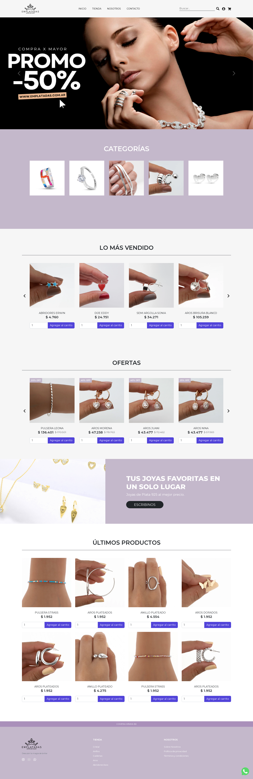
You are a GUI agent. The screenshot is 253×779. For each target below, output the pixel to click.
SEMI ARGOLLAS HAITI (52, 313)
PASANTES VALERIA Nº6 (151, 428)
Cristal (96, 746)
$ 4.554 (153, 617)
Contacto (133, 8)
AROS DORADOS (206, 612)
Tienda (96, 8)
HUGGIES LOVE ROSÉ (201, 428)
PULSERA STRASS (46, 612)
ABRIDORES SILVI (201, 313)
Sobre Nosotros (172, 746)
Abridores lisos (100, 765)
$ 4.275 (100, 691)
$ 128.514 (45, 432)
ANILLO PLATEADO (153, 612)
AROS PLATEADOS (100, 612)
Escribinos (145, 505)
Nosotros (114, 8)
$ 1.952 (46, 617)
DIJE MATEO (52, 428)
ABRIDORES (102, 313)
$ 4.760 (101, 317)
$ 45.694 (145, 432)
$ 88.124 (151, 317)
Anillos (96, 751)
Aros (95, 760)
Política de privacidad (175, 751)
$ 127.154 (95, 432)
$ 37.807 (195, 432)
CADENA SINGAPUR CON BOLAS (101, 428)
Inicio (82, 8)
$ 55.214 (52, 317)
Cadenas (97, 756)
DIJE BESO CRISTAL (151, 313)
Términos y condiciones (176, 756)
